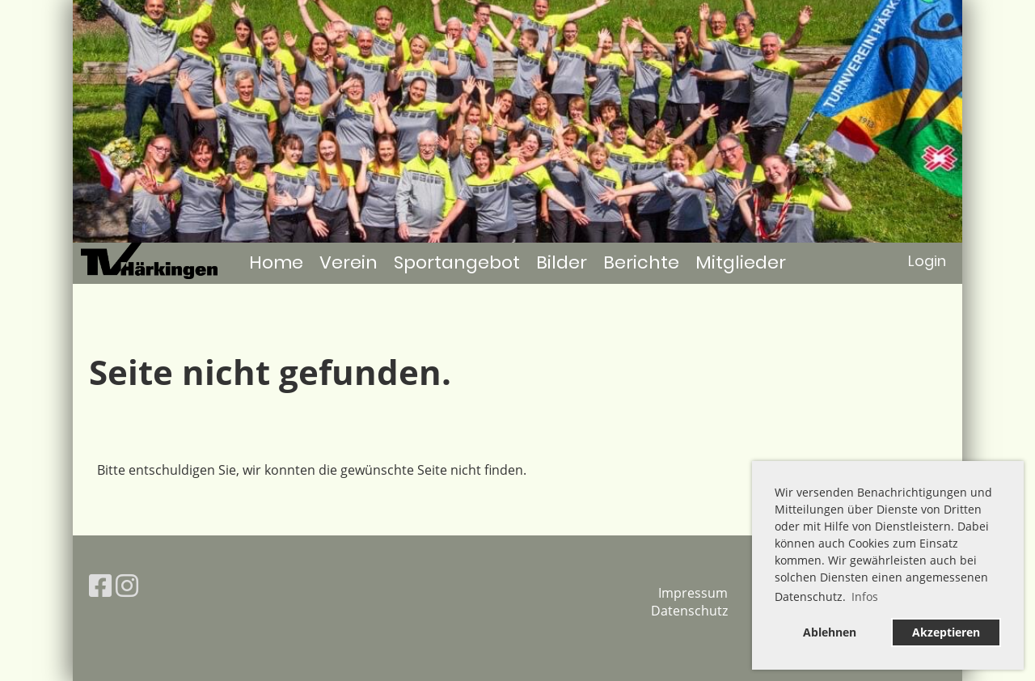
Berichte (641, 262)
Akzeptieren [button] (946, 632)
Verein (348, 262)
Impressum (693, 593)
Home (276, 262)
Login (927, 261)
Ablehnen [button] (829, 632)
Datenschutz (689, 611)
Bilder (561, 262)
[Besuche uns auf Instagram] (127, 585)
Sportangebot (457, 262)
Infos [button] (864, 596)
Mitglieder (740, 262)
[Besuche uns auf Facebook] (100, 585)
